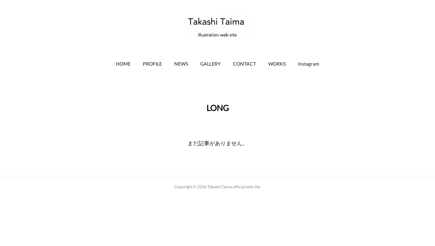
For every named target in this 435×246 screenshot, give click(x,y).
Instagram (308, 64)
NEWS (181, 64)
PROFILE (152, 64)
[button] (123, 64)
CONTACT (244, 64)
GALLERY (210, 64)
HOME (123, 64)
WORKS (277, 64)
